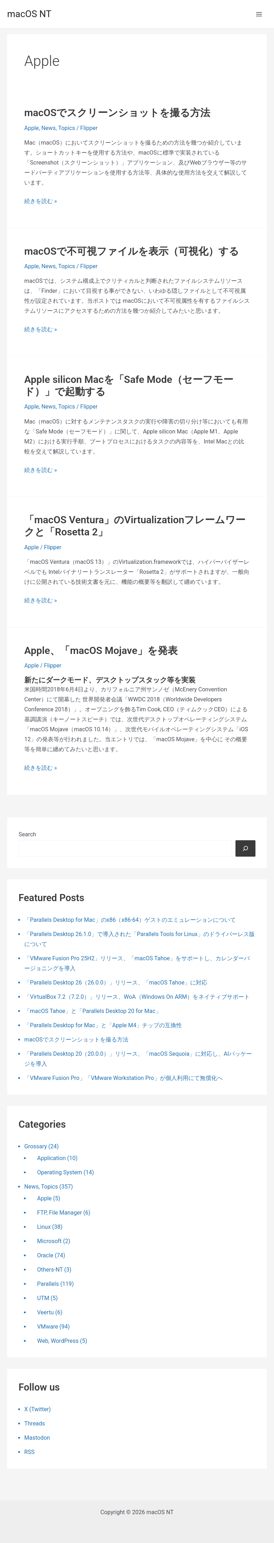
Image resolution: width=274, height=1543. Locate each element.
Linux (44, 1227)
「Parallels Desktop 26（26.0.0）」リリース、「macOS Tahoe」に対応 (115, 982)
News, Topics (58, 128)
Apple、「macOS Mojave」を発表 (101, 650)
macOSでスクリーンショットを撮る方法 (117, 113)
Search (27, 834)
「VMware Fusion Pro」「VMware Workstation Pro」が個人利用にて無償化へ (123, 1078)
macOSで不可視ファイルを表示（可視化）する (131, 251)
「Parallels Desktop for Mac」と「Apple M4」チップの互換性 (103, 1025)
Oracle (45, 1255)
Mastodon (37, 1437)
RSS (29, 1452)
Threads (34, 1423)
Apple (31, 128)
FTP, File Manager (59, 1212)
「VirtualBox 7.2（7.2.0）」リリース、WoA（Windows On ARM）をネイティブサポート (137, 996)
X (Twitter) (37, 1409)
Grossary (35, 1146)
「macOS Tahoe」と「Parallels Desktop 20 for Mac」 (92, 1011)
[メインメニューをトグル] (259, 14)
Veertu (45, 1312)
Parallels (48, 1283)
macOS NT (29, 14)
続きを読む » (40, 201)
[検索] (245, 848)
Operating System (59, 1172)
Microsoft (49, 1241)
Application (51, 1158)
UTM (43, 1298)
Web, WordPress (57, 1340)
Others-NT (50, 1269)
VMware (47, 1326)
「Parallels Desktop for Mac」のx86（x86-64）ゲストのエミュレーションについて (130, 919)
